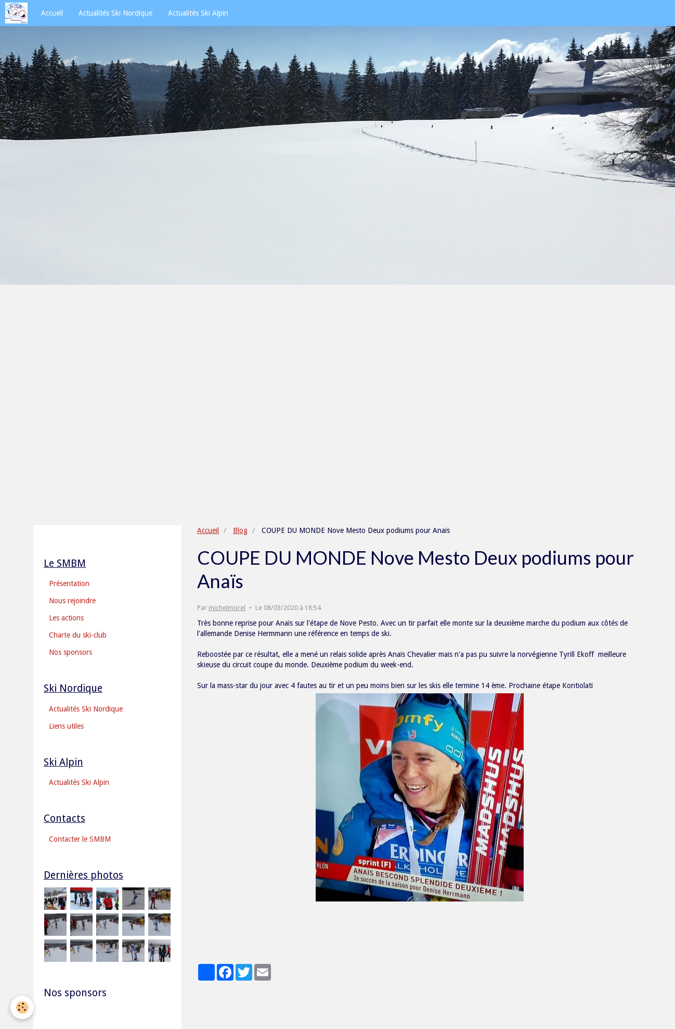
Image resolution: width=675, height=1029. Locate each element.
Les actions (66, 618)
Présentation (69, 583)
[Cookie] (22, 1007)
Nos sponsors (70, 652)
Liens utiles (66, 726)
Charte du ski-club (78, 635)
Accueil (52, 13)
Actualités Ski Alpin (198, 13)
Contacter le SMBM (80, 839)
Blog (240, 530)
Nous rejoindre (72, 600)
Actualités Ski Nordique (115, 13)
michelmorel (227, 608)
